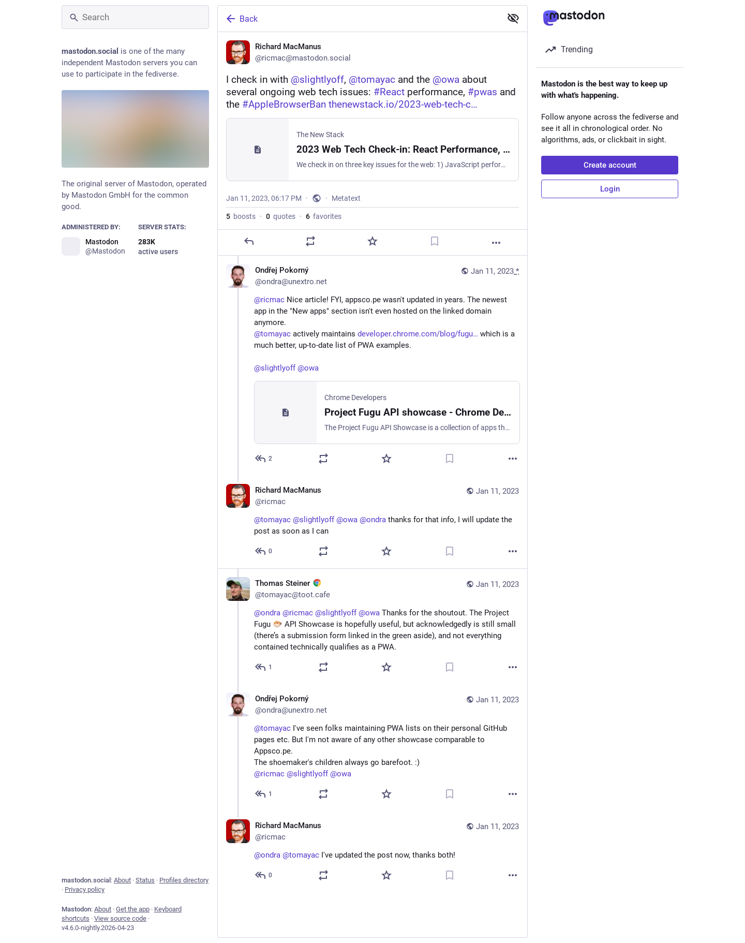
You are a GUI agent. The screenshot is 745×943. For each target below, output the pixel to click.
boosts (241, 216)
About (122, 880)
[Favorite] (372, 241)
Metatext (346, 198)
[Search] (135, 17)
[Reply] (249, 241)
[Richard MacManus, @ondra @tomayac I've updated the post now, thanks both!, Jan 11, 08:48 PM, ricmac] (372, 852)
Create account (610, 165)
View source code (120, 918)
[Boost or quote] (310, 241)
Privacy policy (85, 889)
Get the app (133, 909)
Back (241, 18)
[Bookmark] (434, 241)
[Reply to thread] (264, 458)
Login (610, 189)
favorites (323, 216)
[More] (496, 243)
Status (145, 880)
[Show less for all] (513, 18)
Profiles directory (183, 880)
